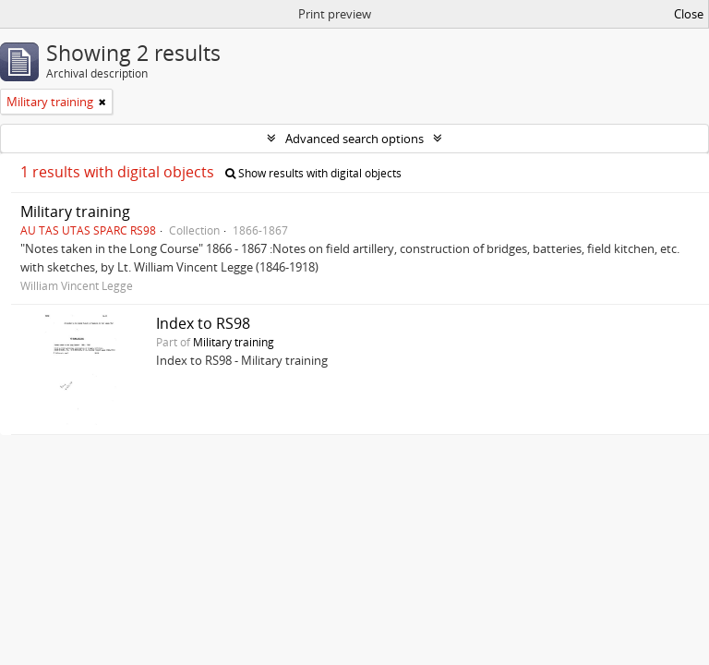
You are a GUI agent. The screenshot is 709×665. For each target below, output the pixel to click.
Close (688, 14)
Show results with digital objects (313, 173)
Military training (75, 211)
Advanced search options (354, 138)
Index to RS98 (203, 323)
